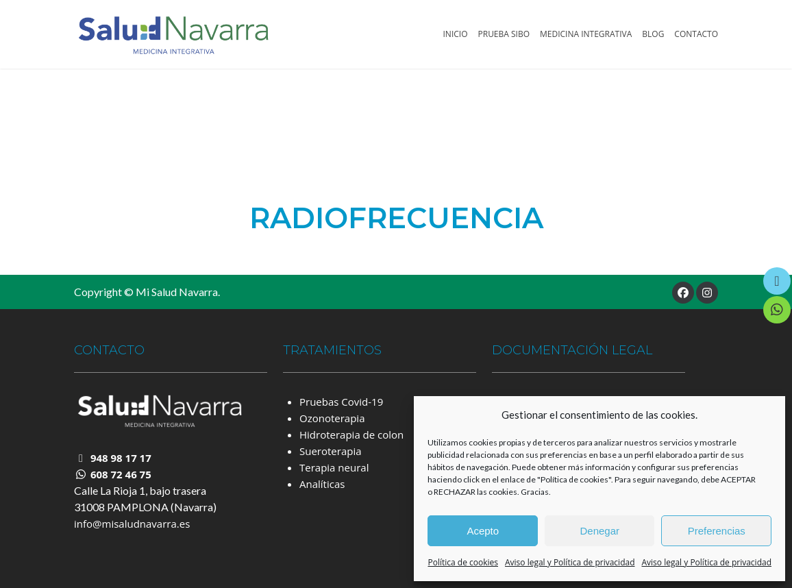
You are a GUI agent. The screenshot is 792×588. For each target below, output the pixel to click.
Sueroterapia (330, 451)
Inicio (455, 34)
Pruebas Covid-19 (341, 401)
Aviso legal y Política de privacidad (570, 562)
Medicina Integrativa (586, 34)
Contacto (696, 34)
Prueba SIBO (504, 34)
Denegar (599, 531)
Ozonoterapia (331, 418)
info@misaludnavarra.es (132, 523)
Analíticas (322, 484)
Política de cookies (463, 562)
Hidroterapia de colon (351, 434)
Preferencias (716, 531)
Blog (653, 34)
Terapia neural (334, 467)
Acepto (483, 531)
